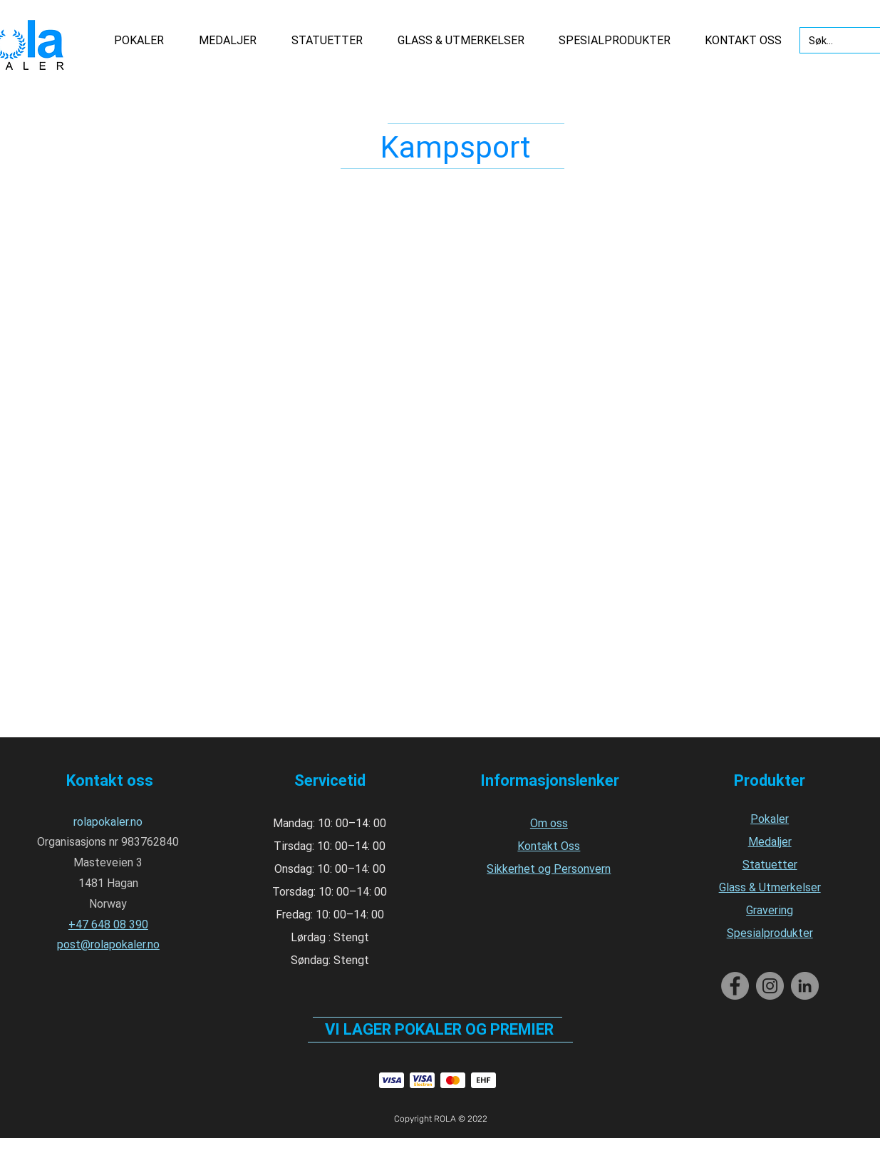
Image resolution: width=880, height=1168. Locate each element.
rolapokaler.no (108, 822)
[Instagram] (770, 986)
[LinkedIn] (805, 986)
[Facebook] (735, 986)
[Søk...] (831, 41)
